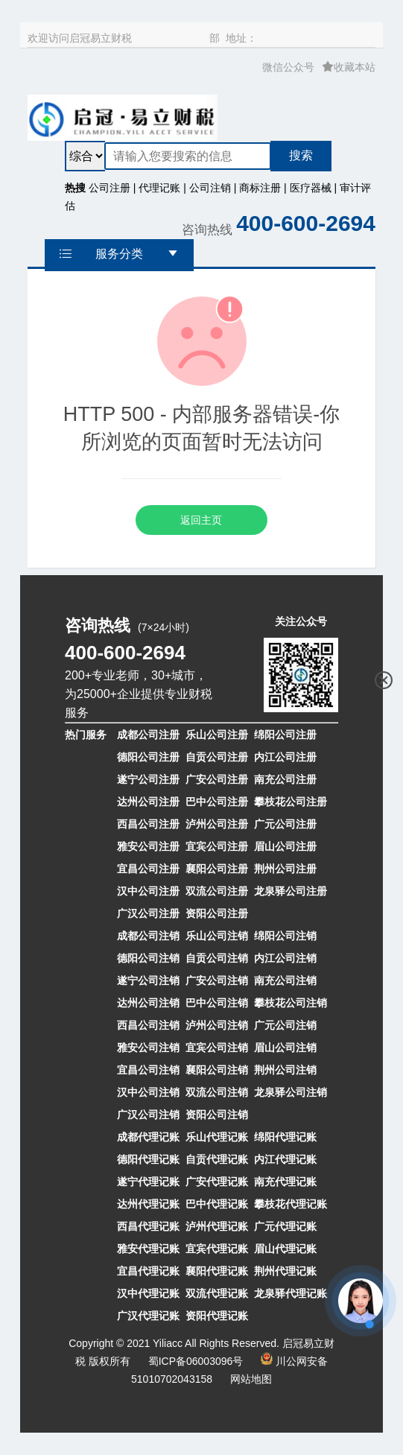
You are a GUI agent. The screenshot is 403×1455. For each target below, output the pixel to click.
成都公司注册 (148, 735)
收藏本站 (348, 67)
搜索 (301, 155)
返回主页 (201, 520)
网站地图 (251, 1379)
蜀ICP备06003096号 (196, 1361)
